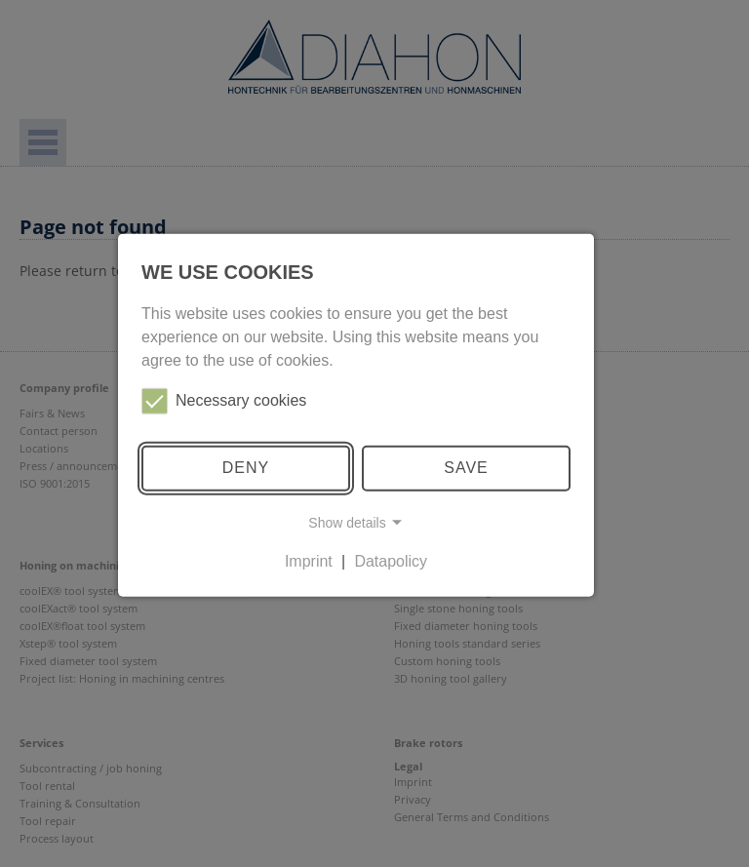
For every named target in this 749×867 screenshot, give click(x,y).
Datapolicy (390, 561)
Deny (245, 467)
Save (466, 467)
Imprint (309, 561)
